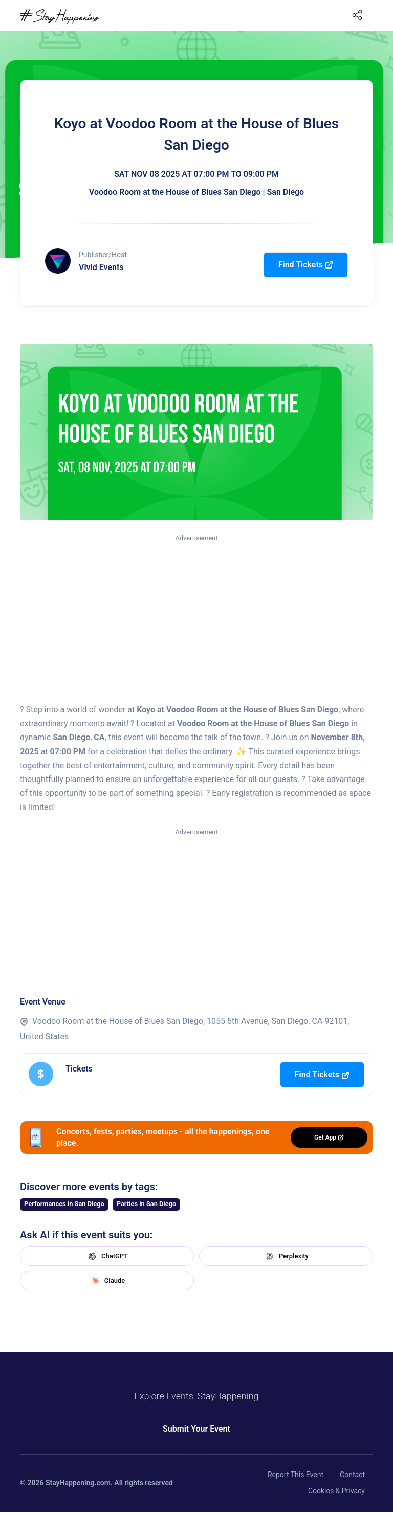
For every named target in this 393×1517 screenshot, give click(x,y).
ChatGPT (107, 1256)
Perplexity (286, 1256)
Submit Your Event (196, 1429)
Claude (107, 1281)
